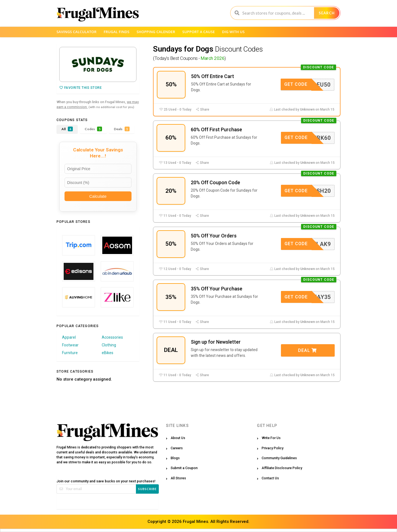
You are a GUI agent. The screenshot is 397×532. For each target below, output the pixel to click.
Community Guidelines (279, 458)
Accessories (112, 337)
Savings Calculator (76, 31)
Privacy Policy (272, 448)
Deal (307, 350)
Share (202, 109)
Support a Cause (198, 31)
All (67, 129)
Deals (122, 129)
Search (327, 13)
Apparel (69, 337)
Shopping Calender (155, 31)
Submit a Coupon (184, 468)
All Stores (178, 478)
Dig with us (233, 31)
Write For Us (271, 438)
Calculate (98, 196)
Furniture (70, 353)
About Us (178, 438)
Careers (177, 448)
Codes (93, 129)
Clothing (109, 345)
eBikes (107, 353)
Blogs (175, 458)
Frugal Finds (117, 31)
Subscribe (147, 489)
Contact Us (270, 478)
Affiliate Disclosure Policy (282, 468)
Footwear (70, 345)
